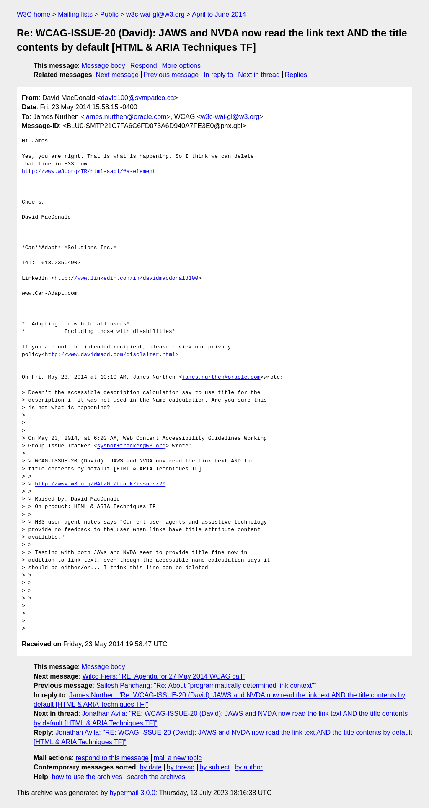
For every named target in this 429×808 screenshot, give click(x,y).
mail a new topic (178, 758)
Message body (103, 65)
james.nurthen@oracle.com (126, 116)
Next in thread (259, 74)
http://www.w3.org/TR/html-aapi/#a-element (89, 172)
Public (109, 14)
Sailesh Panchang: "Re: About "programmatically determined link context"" (206, 685)
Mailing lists (75, 14)
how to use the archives (87, 776)
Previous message (171, 74)
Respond (143, 65)
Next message (117, 74)
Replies (296, 74)
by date (150, 767)
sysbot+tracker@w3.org (131, 446)
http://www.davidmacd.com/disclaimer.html (110, 355)
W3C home (33, 14)
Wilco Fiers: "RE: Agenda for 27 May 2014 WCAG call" (164, 676)
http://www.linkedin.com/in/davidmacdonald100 (126, 278)
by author (249, 767)
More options (181, 65)
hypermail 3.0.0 (132, 792)
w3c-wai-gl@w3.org (155, 14)
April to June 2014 (219, 14)
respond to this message (111, 758)
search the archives (156, 776)
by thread (181, 767)
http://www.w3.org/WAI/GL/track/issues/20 (100, 484)
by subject (214, 767)
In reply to (218, 74)
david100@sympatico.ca (137, 97)
